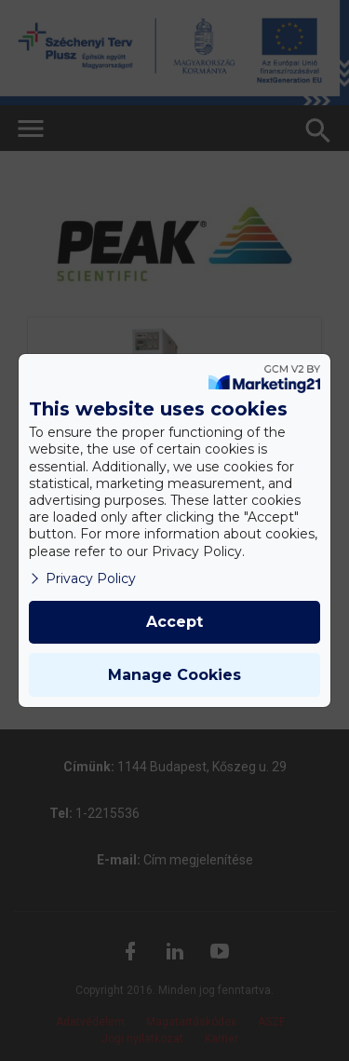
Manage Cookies (174, 675)
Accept (174, 622)
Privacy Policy (82, 578)
